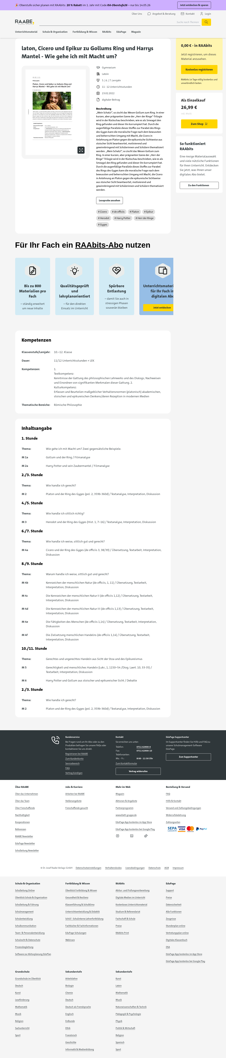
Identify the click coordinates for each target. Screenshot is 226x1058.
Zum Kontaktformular (126, 763)
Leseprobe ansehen (109, 200)
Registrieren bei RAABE (76, 753)
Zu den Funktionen (198, 185)
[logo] (24, 22)
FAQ (67, 768)
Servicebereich (72, 763)
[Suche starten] (206, 22)
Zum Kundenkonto (74, 758)
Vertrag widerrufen (138, 771)
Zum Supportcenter (188, 756)
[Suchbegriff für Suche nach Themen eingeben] (119, 22)
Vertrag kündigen (73, 772)
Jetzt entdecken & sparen (194, 5)
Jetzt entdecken (162, 307)
